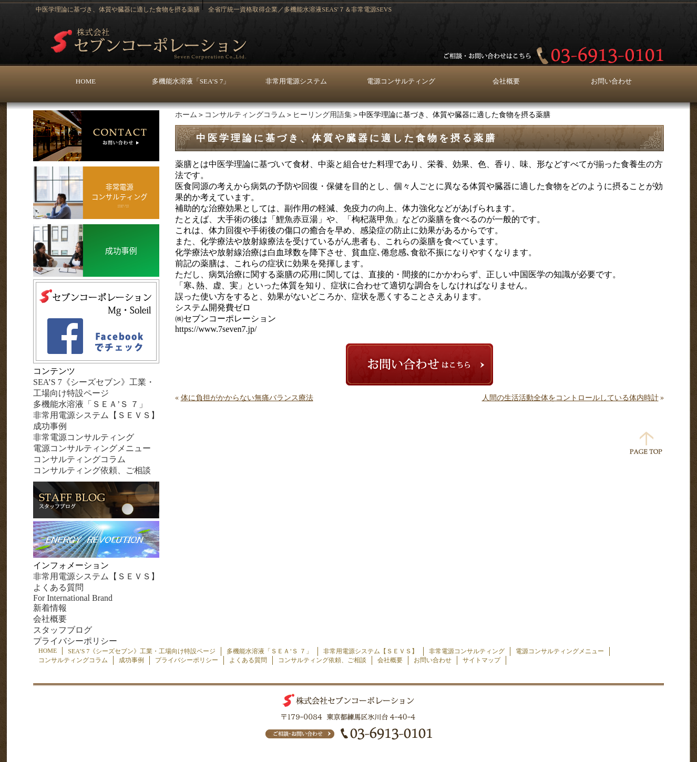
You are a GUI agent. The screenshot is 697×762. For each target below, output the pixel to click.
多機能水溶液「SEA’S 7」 (191, 81)
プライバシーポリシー (75, 640)
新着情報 (50, 607)
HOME (86, 81)
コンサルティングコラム (244, 115)
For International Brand (72, 597)
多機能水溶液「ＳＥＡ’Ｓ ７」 (90, 404)
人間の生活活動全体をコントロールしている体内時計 (570, 398)
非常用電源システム (296, 81)
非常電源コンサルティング (83, 437)
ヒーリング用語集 (322, 115)
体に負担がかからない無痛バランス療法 (247, 398)
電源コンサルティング (401, 81)
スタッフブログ (62, 629)
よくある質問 (58, 587)
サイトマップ (481, 660)
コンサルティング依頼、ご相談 (92, 470)
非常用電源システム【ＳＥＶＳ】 (96, 415)
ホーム (186, 115)
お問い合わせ (611, 81)
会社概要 (506, 81)
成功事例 (50, 426)
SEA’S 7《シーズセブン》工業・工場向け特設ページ (142, 651)
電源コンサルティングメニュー (92, 448)
